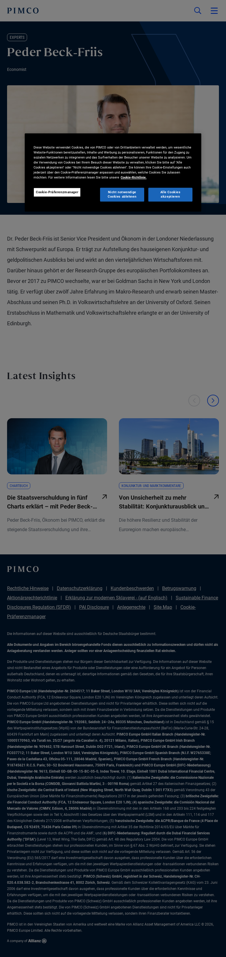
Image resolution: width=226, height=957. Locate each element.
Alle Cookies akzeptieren (170, 194)
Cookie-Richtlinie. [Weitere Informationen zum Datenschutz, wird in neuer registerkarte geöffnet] (134, 178)
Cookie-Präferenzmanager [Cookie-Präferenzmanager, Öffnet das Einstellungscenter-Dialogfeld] (57, 192)
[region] (113, 172)
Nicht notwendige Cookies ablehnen (122, 194)
